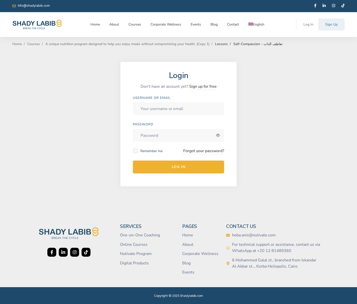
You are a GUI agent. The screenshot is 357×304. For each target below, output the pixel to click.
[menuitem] (256, 24)
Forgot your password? (203, 151)
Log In (178, 167)
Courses (33, 44)
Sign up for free (203, 86)
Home (17, 44)
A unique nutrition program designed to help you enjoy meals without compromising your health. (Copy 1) (127, 44)
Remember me (148, 151)
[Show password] (218, 135)
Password (143, 124)
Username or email (152, 98)
